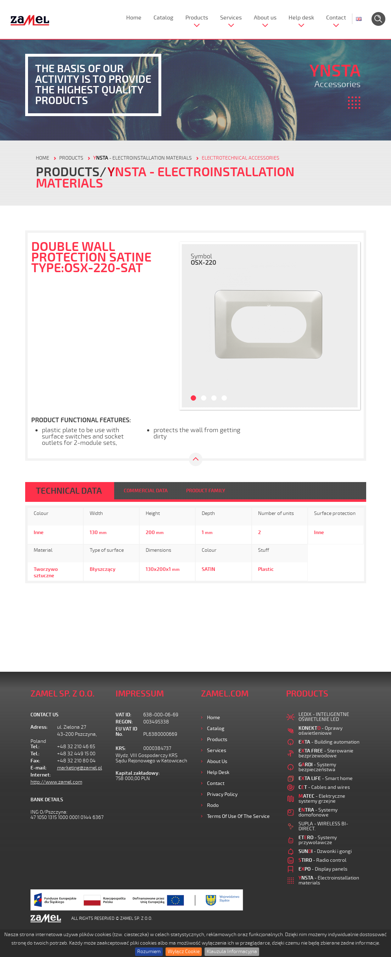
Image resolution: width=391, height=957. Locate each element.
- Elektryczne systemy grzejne (321, 798)
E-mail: (38, 767)
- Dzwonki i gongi (325, 851)
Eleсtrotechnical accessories (240, 158)
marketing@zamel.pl (79, 768)
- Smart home (325, 778)
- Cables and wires (324, 787)
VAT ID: (124, 714)
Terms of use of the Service (238, 816)
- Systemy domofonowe (317, 812)
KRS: (121, 748)
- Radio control (322, 860)
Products (196, 17)
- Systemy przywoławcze (317, 840)
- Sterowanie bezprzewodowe (325, 753)
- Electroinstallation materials (142, 158)
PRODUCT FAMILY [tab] (205, 491)
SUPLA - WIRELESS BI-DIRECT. (323, 826)
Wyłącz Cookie (184, 952)
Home (133, 17)
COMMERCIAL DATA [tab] (146, 491)
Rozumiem (149, 952)
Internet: (40, 775)
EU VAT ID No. (126, 731)
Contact (336, 17)
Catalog (163, 17)
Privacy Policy (222, 794)
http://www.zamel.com (56, 782)
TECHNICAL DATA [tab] (69, 491)
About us (265, 17)
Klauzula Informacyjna (232, 952)
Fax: (35, 760)
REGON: (124, 721)
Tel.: (35, 746)
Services (231, 17)
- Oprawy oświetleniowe (320, 730)
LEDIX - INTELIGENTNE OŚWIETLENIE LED (323, 716)
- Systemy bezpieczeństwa (317, 767)
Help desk (301, 17)
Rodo (213, 805)
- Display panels (322, 869)
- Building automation (328, 742)
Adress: (39, 727)
